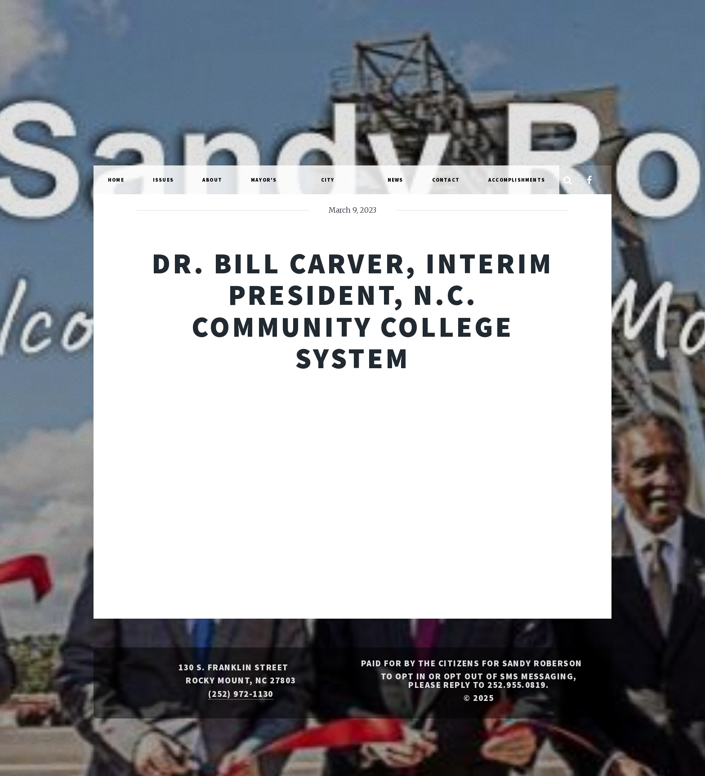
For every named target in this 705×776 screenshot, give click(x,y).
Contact (446, 180)
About (212, 180)
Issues (163, 180)
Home (116, 180)
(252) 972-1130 (240, 693)
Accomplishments (516, 180)
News (395, 180)
